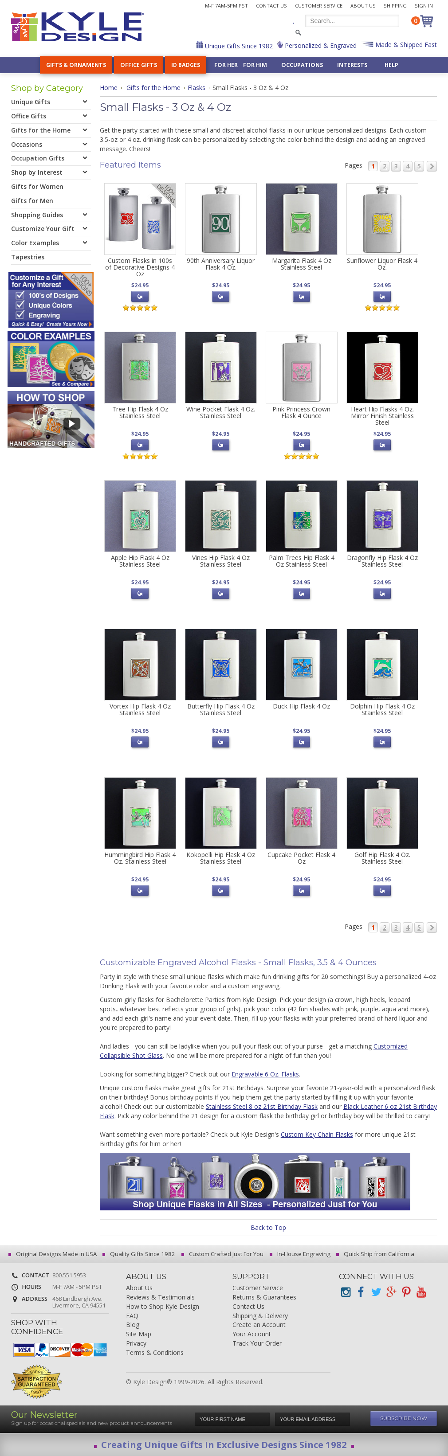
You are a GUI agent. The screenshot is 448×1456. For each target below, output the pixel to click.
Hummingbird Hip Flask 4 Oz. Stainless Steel (140, 857)
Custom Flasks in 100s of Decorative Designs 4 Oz (140, 267)
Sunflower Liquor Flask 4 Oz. (382, 263)
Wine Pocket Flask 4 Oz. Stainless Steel (220, 412)
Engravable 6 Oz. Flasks (265, 1074)
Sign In (424, 5)
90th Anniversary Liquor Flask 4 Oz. (221, 263)
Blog (132, 1325)
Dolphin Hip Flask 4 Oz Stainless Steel (382, 709)
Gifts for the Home (153, 87)
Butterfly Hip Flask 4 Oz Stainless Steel (221, 709)
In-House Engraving (301, 1254)
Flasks (196, 87)
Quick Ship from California (376, 1254)
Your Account (251, 1334)
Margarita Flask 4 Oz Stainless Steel (301, 263)
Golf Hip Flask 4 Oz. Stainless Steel (382, 857)
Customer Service (318, 5)
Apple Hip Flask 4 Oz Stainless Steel (140, 560)
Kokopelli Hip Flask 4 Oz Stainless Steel (220, 857)
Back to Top (268, 1227)
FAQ (132, 1316)
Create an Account (259, 1325)
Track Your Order (257, 1343)
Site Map (138, 1334)
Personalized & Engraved (320, 45)
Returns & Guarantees (264, 1297)
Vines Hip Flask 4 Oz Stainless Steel (221, 560)
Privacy (136, 1343)
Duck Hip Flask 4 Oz (301, 706)
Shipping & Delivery (260, 1316)
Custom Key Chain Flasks (317, 1134)
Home (109, 87)
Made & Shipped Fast (405, 44)
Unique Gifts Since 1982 (238, 46)
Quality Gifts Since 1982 (140, 1254)
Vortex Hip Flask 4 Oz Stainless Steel (140, 709)
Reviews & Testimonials (160, 1297)
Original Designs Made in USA (54, 1254)
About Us (363, 5)
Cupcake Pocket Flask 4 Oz (301, 857)
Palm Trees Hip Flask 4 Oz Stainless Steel (301, 560)
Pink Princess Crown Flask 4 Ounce (301, 412)
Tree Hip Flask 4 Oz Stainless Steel (140, 412)
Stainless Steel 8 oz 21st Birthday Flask (262, 1106)
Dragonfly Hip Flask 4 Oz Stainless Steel (382, 560)
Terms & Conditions (155, 1353)
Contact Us (271, 5)
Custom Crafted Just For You (223, 1254)
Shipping (395, 5)
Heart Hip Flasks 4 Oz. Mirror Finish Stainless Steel (382, 416)
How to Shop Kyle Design (162, 1307)
